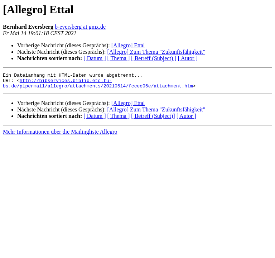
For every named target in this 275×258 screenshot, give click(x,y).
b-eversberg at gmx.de (80, 27)
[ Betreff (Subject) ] (153, 58)
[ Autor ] (188, 58)
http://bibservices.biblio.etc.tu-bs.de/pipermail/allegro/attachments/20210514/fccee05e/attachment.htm (98, 85)
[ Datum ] (94, 58)
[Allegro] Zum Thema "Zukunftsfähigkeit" (156, 52)
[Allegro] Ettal (128, 45)
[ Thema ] (118, 58)
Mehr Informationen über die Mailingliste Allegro (60, 135)
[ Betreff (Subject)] (153, 119)
